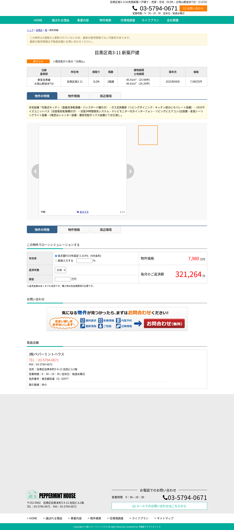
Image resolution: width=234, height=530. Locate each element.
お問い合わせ (193, 8)
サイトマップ (165, 518)
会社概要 (173, 20)
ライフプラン (150, 20)
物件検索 (105, 20)
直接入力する (65, 260)
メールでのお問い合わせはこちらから (159, 506)
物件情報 (74, 96)
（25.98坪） (144, 79)
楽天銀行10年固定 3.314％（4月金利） (80, 255)
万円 (73, 279)
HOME (38, 20)
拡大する (83, 212)
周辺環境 (106, 96)
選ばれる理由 (60, 20)
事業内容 (83, 20)
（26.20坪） (144, 83)
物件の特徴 (42, 96)
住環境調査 (127, 20)
